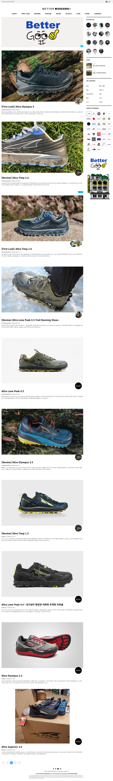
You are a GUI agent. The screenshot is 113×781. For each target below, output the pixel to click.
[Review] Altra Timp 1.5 (15, 533)
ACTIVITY (69, 14)
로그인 (6, 1)
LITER (78, 14)
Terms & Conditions (52, 771)
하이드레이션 (89, 94)
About (45, 771)
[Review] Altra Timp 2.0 (15, 177)
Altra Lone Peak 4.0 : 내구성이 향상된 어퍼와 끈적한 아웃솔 (32, 604)
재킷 (87, 98)
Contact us (66, 771)
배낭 (87, 86)
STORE (87, 14)
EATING (58, 14)
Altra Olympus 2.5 (11, 675)
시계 (100, 98)
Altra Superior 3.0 (11, 746)
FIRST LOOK (25, 14)
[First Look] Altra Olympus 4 (17, 106)
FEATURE (48, 14)
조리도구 (101, 90)
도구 (87, 102)
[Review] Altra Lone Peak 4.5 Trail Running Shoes (30, 320)
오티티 (100, 102)
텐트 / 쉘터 (102, 86)
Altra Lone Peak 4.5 (12, 391)
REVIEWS (37, 14)
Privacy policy (60, 771)
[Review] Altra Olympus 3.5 (17, 462)
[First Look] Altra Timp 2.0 (16, 249)
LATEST (14, 14)
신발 (100, 94)
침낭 (87, 90)
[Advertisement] (98, 211)
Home (3, 1)
